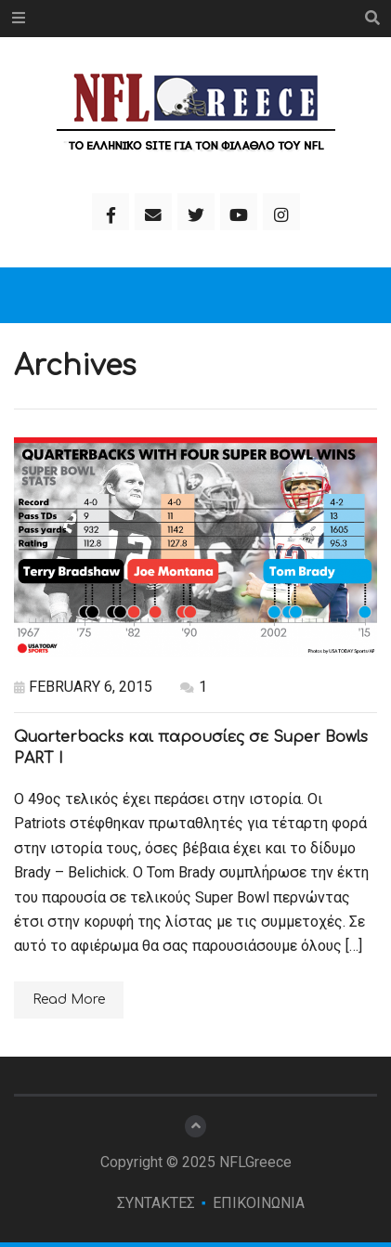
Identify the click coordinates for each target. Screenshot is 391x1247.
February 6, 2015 (83, 686)
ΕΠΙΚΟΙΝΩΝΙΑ (259, 1203)
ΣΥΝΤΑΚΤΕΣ (156, 1203)
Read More (69, 1000)
